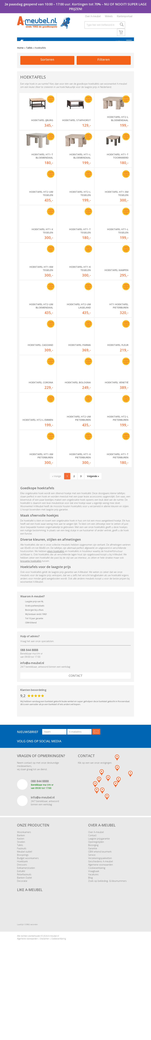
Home (20, 51)
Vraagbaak (93, 937)
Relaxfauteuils (24, 940)
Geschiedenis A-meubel (100, 927)
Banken (21, 901)
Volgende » (93, 542)
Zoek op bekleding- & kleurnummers (107, 947)
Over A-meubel (93, 17)
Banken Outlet (24, 944)
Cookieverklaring (96, 934)
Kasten (20, 905)
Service (91, 921)
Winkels (109, 17)
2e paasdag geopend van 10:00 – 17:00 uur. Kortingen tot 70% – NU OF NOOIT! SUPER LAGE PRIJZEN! (76, 6)
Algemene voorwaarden (100, 931)
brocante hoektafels (30, 627)
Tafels (29, 51)
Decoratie (22, 947)
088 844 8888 (29, 716)
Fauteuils (21, 914)
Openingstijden (96, 908)
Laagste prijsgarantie (99, 905)
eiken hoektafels (55, 617)
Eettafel (21, 937)
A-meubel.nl (53, 1002)
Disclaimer (44, 1005)
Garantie (92, 914)
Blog (90, 944)
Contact (75, 742)
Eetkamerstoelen (26, 934)
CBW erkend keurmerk (100, 918)
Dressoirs (22, 931)
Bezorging (93, 911)
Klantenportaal (124, 17)
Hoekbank (22, 927)
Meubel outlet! (24, 918)
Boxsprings (23, 921)
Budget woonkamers (28, 924)
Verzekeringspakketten (100, 924)
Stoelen (21, 908)
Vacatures (93, 940)
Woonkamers (24, 898)
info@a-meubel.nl (32, 729)
